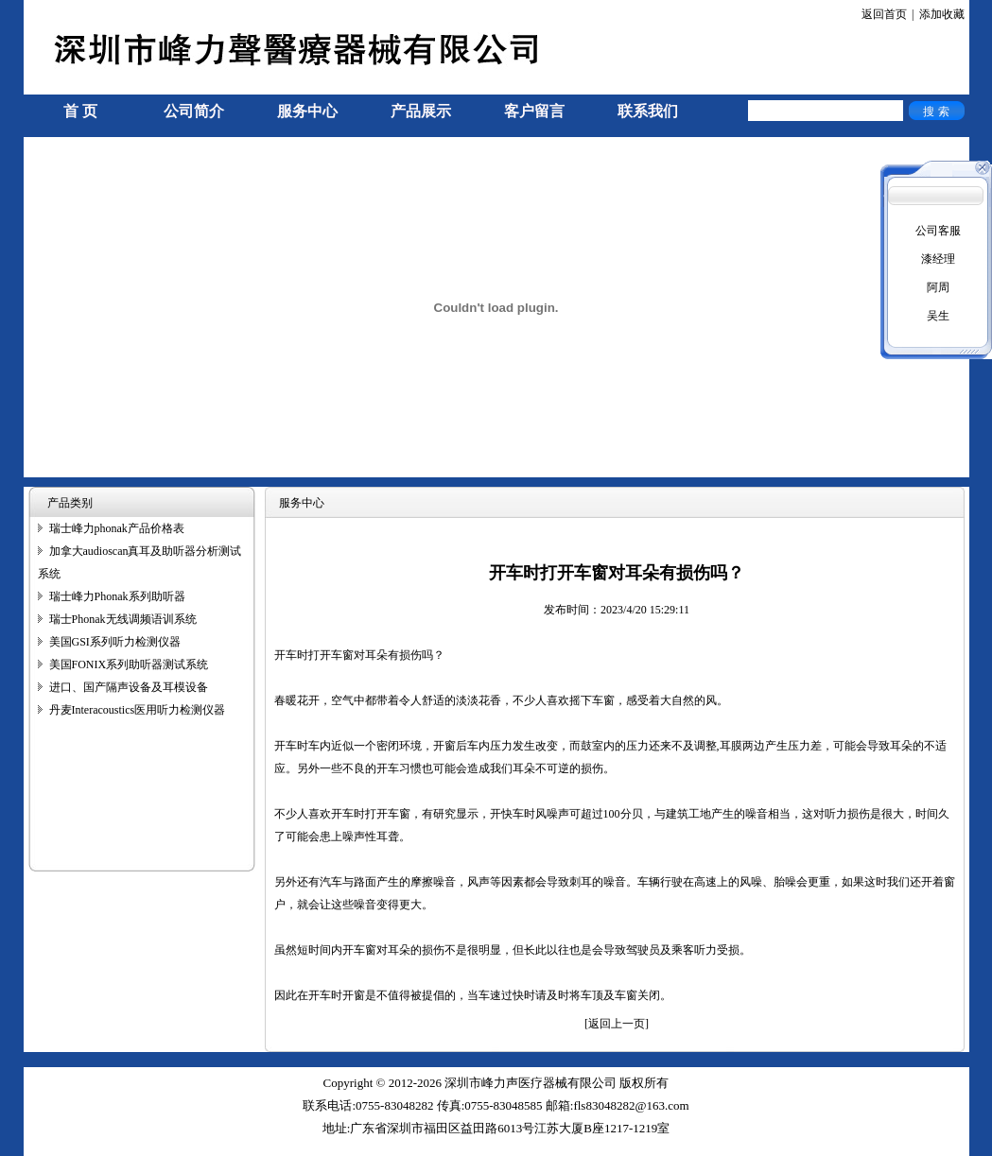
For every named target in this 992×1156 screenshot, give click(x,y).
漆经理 (938, 259)
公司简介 (194, 111)
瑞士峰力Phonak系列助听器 (117, 596)
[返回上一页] (616, 1023)
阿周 (938, 287)
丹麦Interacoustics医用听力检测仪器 (137, 709)
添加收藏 (942, 14)
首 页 (80, 111)
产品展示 (421, 111)
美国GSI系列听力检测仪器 (115, 641)
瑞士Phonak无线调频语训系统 (123, 619)
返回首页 (884, 14)
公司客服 (938, 230)
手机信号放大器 (63, 1147)
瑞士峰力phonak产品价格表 (116, 528)
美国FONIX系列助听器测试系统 (129, 664)
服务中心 (307, 111)
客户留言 (534, 111)
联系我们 (648, 111)
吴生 (938, 315)
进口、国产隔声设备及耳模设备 (128, 687)
